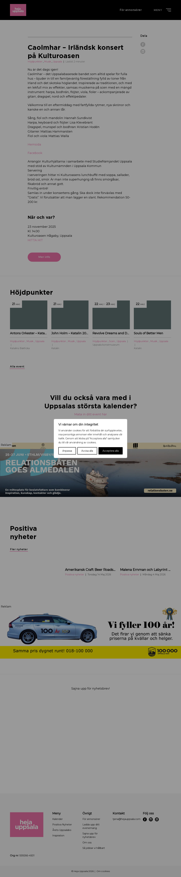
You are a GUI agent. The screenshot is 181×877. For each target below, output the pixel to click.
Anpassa (67, 450)
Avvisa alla (87, 450)
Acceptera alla (110, 450)
